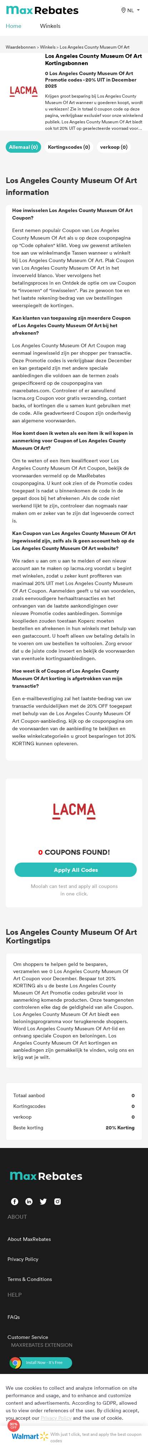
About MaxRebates (29, 1239)
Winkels (47, 47)
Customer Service (28, 1337)
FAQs (14, 1317)
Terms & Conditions (30, 1279)
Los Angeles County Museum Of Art (94, 47)
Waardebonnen (21, 47)
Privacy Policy (23, 1259)
